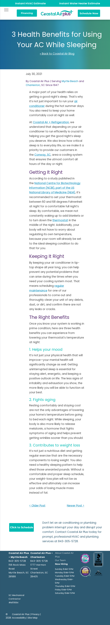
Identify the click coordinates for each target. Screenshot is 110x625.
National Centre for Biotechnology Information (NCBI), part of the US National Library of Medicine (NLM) (54, 187)
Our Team (60, 560)
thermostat (60, 220)
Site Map (33, 617)
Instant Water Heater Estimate (79, 3)
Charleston (33, 85)
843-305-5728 (68, 541)
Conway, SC (42, 155)
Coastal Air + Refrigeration (51, 122)
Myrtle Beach (70, 81)
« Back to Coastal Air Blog (57, 54)
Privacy (35, 614)
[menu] (6, 10)
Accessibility (19, 617)
